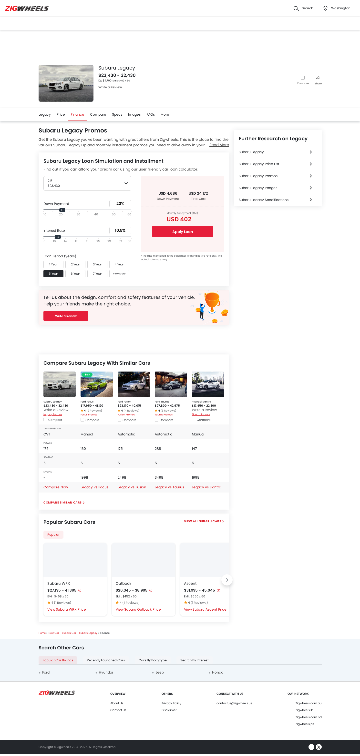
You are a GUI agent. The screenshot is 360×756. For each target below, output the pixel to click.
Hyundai (106, 672)
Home (42, 633)
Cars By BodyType (153, 660)
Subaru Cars (210, 521)
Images (134, 114)
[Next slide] (227, 579)
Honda (217, 672)
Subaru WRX (58, 583)
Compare (303, 83)
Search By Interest (194, 660)
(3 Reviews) (168, 411)
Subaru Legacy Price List (259, 163)
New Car (54, 633)
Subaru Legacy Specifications (263, 199)
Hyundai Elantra (201, 401)
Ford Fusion (124, 401)
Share (318, 80)
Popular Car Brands (57, 660)
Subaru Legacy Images (258, 187)
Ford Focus (87, 401)
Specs (117, 114)
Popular (53, 534)
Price (61, 114)
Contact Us (118, 710)
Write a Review (110, 87)
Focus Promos (89, 414)
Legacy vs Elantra (206, 487)
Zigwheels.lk (304, 710)
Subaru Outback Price (142, 609)
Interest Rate (54, 230)
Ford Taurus (162, 401)
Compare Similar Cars (62, 502)
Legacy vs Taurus (169, 487)
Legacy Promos (52, 414)
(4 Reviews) (131, 411)
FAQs (150, 114)
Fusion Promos (126, 414)
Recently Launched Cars (106, 660)
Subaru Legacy (52, 401)
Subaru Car (69, 633)
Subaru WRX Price (71, 609)
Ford (46, 672)
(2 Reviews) (94, 411)
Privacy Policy (171, 703)
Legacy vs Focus (94, 487)
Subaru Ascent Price (209, 609)
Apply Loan (182, 231)
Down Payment (56, 203)
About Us (116, 703)
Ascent (190, 583)
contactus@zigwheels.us (234, 703)
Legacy (45, 114)
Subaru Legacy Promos (258, 175)
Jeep (159, 672)
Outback (123, 583)
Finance (77, 114)
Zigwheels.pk (305, 724)
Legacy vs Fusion (132, 487)
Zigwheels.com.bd (309, 717)
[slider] (62, 210)
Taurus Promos (164, 414)
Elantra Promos (201, 414)
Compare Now (55, 487)
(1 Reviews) (62, 602)
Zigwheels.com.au (309, 703)
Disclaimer (169, 710)
